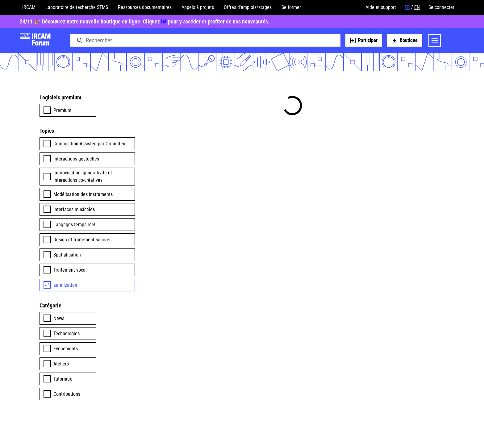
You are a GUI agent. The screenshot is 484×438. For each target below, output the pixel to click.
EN (417, 7)
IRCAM (28, 7)
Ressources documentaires (145, 7)
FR (407, 7)
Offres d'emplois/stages (248, 7)
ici (164, 21)
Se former (291, 7)
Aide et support (380, 7)
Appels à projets (198, 7)
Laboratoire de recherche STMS (76, 7)
